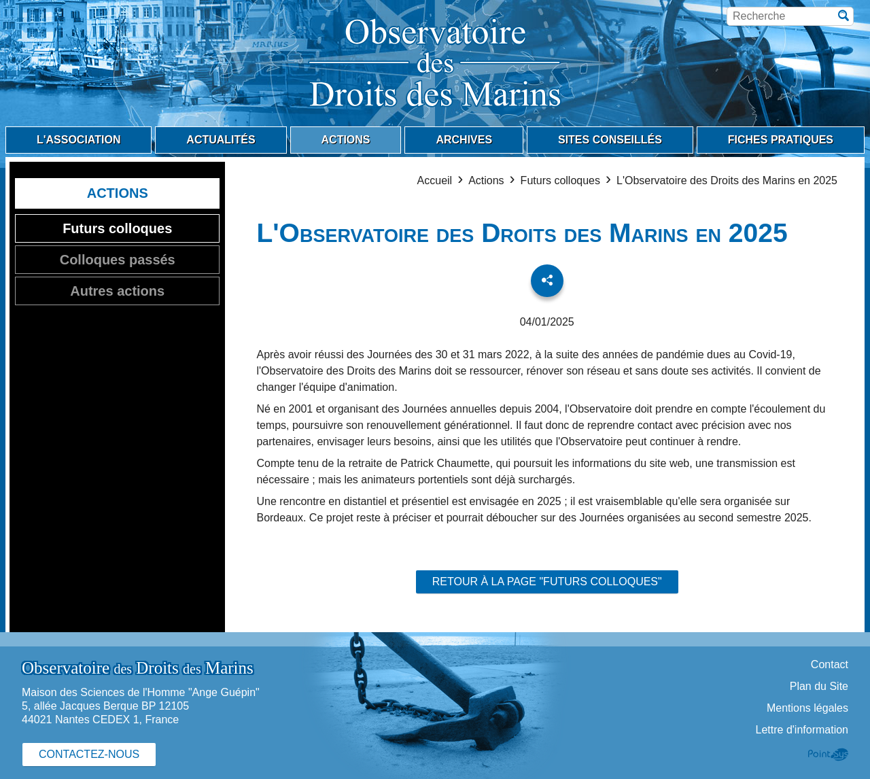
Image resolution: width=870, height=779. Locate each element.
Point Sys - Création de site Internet (828, 754)
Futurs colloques (560, 180)
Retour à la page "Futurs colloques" (547, 581)
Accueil (435, 180)
